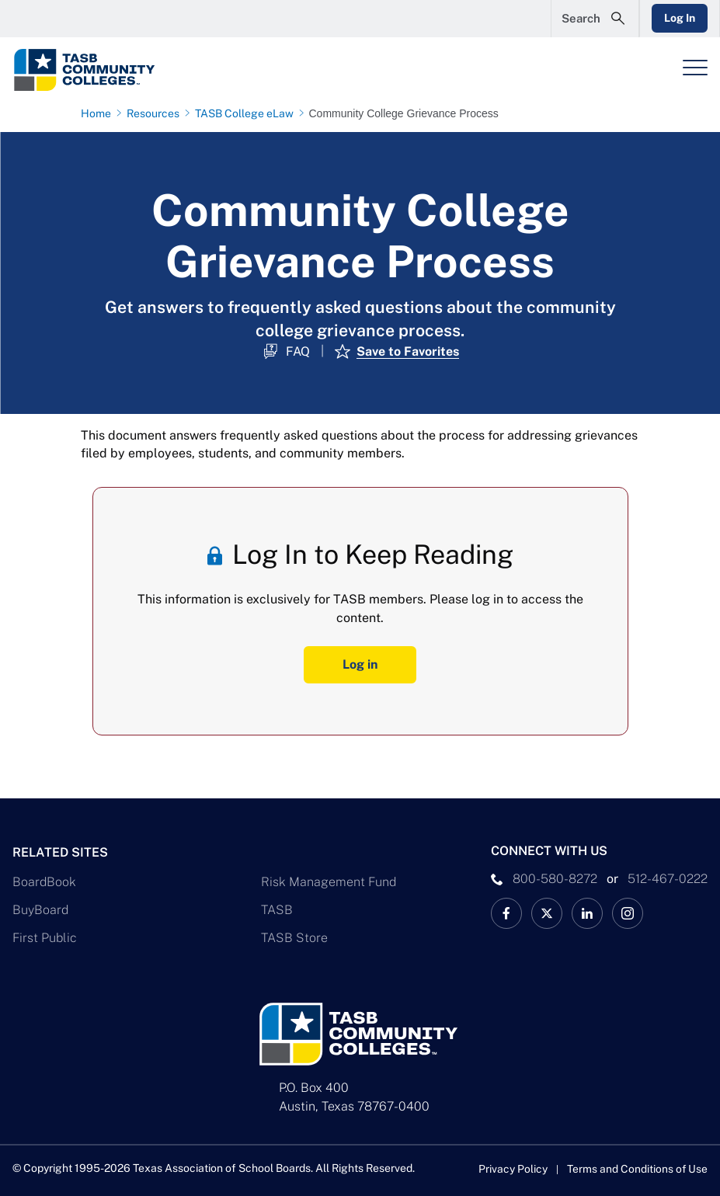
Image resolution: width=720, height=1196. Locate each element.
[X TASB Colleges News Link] (546, 912)
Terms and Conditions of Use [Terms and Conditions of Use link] (637, 1169)
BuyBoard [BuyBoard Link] (40, 909)
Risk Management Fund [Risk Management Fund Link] (328, 881)
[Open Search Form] (593, 18)
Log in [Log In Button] (360, 664)
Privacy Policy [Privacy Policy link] (512, 1169)
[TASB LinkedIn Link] (587, 912)
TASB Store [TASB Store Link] (294, 937)
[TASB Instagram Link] (627, 912)
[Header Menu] (695, 67)
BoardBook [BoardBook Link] (44, 881)
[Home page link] (99, 113)
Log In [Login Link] (678, 18)
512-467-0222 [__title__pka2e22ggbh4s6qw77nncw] (668, 878)
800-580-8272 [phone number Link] (555, 878)
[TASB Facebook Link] (506, 912)
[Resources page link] (156, 113)
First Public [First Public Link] (44, 937)
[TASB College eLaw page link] (247, 113)
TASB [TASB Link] (277, 909)
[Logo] (113, 70)
